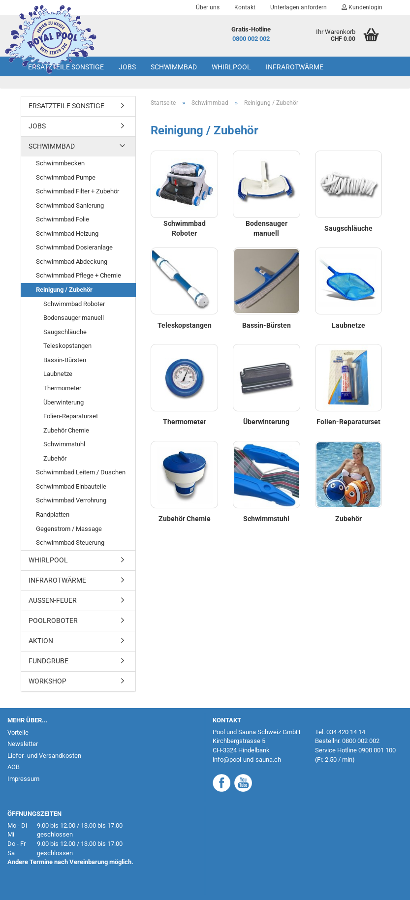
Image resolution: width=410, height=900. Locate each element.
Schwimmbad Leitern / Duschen (81, 472)
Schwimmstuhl (64, 444)
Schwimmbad (174, 67)
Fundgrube (48, 661)
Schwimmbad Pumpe (65, 177)
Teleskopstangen (67, 345)
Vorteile (18, 732)
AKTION (41, 641)
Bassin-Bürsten (64, 360)
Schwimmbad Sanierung (70, 205)
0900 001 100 (377, 750)
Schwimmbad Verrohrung (71, 500)
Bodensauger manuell (73, 317)
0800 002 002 (251, 38)
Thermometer (62, 388)
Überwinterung (63, 402)
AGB (13, 767)
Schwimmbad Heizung (67, 233)
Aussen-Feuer (53, 600)
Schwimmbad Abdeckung (71, 261)
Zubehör (54, 458)
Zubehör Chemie (66, 430)
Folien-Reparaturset (70, 416)
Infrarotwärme (294, 67)
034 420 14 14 (345, 732)
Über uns (208, 7)
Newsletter (22, 743)
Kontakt (244, 7)
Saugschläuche (65, 332)
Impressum (23, 778)
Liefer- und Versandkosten (44, 755)
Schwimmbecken (60, 163)
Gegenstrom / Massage (69, 528)
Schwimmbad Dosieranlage (74, 247)
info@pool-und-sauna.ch (247, 759)
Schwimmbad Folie (62, 219)
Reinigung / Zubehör (64, 289)
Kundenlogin (362, 7)
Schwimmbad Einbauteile (71, 486)
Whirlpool (231, 67)
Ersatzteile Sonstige (66, 67)
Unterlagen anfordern (298, 7)
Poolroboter (53, 620)
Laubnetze (57, 373)
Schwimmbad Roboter (74, 304)
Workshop (47, 681)
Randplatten (52, 514)
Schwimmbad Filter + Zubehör (77, 191)
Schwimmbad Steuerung (70, 542)
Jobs (127, 67)
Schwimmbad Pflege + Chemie (78, 275)
